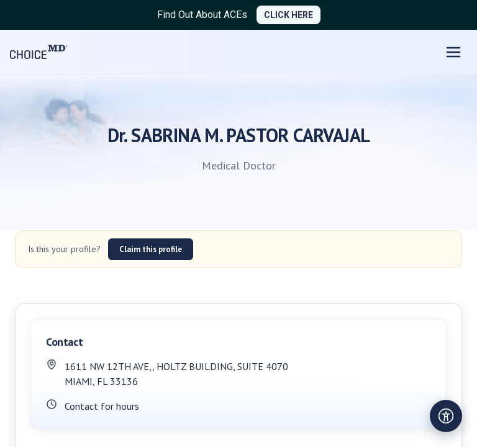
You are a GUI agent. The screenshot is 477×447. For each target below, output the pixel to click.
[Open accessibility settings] (446, 416)
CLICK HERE (288, 15)
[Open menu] (453, 52)
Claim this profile (150, 249)
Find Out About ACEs (202, 14)
